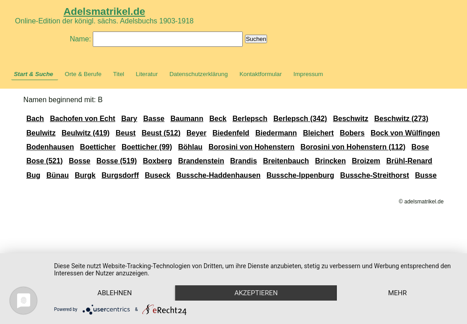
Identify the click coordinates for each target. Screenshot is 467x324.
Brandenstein (201, 161)
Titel (118, 74)
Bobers (352, 133)
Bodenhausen (50, 147)
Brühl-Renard (409, 161)
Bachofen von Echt (82, 118)
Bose (420, 147)
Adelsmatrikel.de (104, 11)
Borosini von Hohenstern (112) (352, 147)
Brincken (330, 161)
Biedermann (276, 133)
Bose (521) (44, 161)
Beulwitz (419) (86, 133)
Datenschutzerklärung (198, 74)
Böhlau (190, 147)
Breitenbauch (286, 161)
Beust (126, 133)
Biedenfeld (231, 133)
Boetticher (98, 147)
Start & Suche (33, 74)
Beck (218, 118)
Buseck (158, 175)
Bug (33, 175)
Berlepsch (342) (300, 118)
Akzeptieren (255, 293)
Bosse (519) (116, 161)
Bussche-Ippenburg (300, 175)
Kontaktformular (261, 74)
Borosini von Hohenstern (252, 147)
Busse (426, 175)
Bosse (80, 161)
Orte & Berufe (83, 74)
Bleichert (318, 133)
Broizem (366, 161)
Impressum (308, 74)
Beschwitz (350, 118)
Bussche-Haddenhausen (219, 175)
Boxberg (157, 161)
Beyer (196, 133)
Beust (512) (160, 133)
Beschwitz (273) (401, 118)
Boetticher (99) (147, 147)
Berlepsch (249, 118)
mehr (397, 293)
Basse (153, 118)
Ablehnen (114, 293)
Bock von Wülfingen (405, 133)
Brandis (243, 161)
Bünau (57, 175)
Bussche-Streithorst (374, 175)
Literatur (147, 74)
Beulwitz (40, 133)
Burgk (85, 175)
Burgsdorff (120, 175)
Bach (35, 118)
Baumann (187, 118)
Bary (129, 118)
